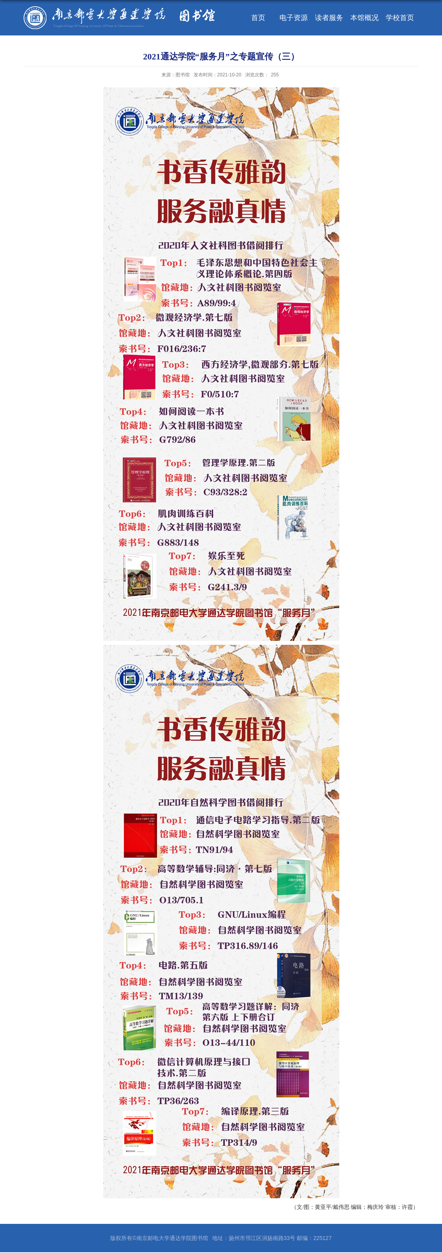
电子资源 (293, 18)
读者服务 (329, 18)
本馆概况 (364, 18)
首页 (258, 18)
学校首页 (400, 18)
